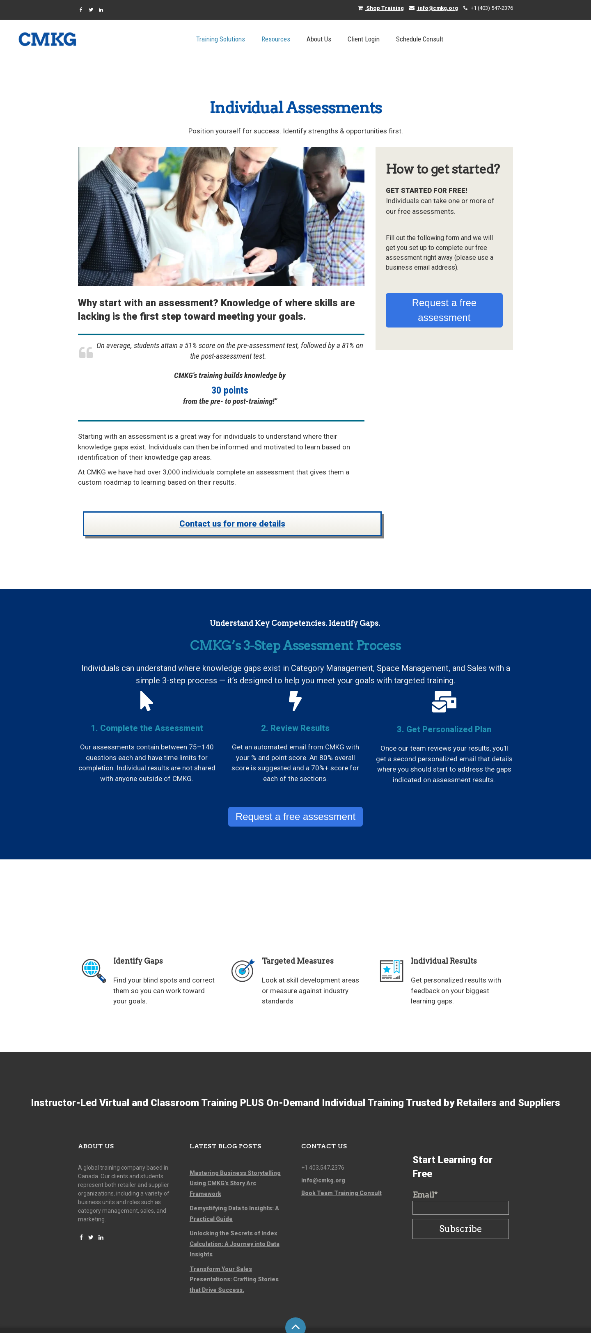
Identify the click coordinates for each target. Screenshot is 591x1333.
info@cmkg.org (433, 8)
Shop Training (381, 8)
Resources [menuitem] (337, 39)
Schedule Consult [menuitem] (481, 39)
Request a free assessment (444, 279)
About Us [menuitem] (380, 39)
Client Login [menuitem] (425, 39)
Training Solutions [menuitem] (282, 39)
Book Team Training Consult (341, 1162)
